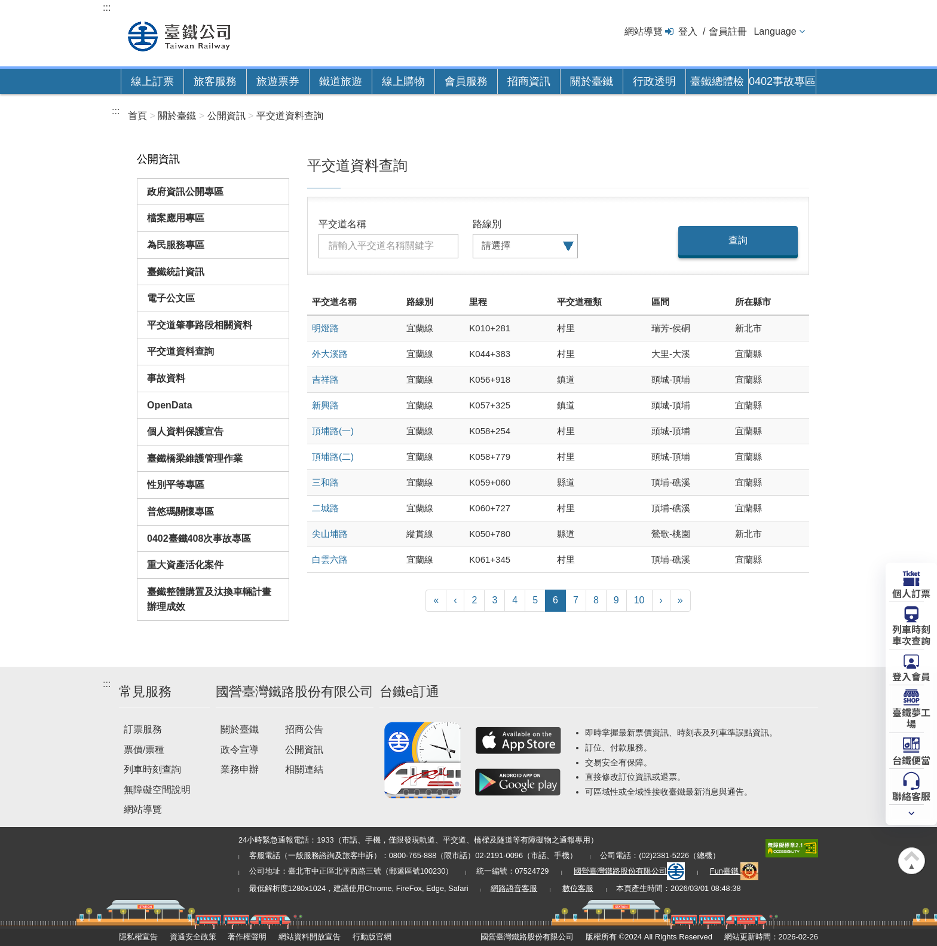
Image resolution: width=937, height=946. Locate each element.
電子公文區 (171, 298)
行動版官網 (372, 936)
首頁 (137, 116)
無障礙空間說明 (157, 790)
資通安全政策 (193, 936)
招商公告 (304, 729)
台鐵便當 (911, 759)
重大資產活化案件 (185, 565)
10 (639, 600)
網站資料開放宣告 (309, 936)
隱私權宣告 (138, 936)
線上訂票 (152, 81)
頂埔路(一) (333, 431)
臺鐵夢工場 (911, 717)
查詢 (738, 240)
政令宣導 (240, 749)
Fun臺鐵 (734, 870)
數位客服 (577, 888)
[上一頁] (455, 601)
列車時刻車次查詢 (911, 634)
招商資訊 (528, 81)
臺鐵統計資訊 (175, 272)
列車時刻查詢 (152, 769)
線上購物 (403, 81)
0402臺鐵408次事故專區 (199, 538)
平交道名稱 (342, 224)
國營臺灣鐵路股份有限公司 (629, 870)
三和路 (325, 482)
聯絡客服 (911, 795)
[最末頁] (680, 601)
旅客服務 (215, 81)
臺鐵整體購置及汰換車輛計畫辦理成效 (209, 599)
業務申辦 (240, 769)
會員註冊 (728, 31)
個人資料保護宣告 (185, 431)
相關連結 (304, 769)
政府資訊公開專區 (185, 192)
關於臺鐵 (591, 81)
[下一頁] (661, 601)
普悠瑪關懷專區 (180, 511)
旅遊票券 (277, 81)
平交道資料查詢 (180, 351)
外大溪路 (330, 354)
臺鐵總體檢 (717, 81)
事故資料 (166, 378)
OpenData (169, 405)
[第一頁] (435, 601)
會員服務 (466, 81)
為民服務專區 (175, 245)
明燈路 (325, 328)
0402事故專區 (782, 81)
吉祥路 (325, 379)
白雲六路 (330, 559)
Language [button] (775, 31)
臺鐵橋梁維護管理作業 (195, 458)
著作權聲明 (247, 936)
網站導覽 (643, 31)
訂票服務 (143, 729)
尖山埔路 (330, 534)
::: (107, 7)
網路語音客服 (514, 888)
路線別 (487, 224)
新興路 (325, 405)
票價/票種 (144, 749)
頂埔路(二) (333, 456)
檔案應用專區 (175, 218)
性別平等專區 (175, 485)
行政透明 (654, 81)
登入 (687, 31)
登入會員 (911, 675)
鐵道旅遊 (340, 81)
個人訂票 (911, 592)
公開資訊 (304, 749)
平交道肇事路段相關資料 (199, 325)
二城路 (325, 508)
